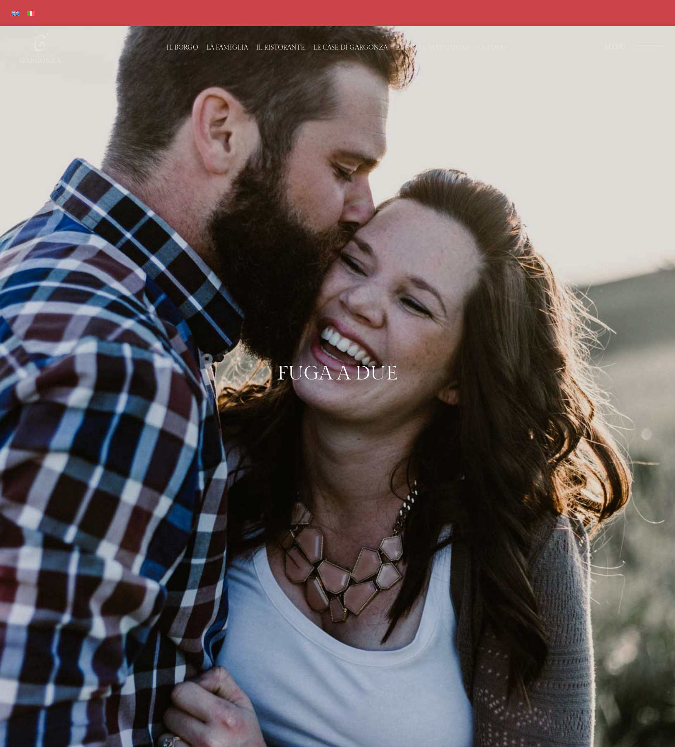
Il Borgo (182, 48)
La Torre (492, 48)
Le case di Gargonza (350, 48)
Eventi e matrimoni (432, 48)
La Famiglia (227, 48)
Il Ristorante (280, 48)
